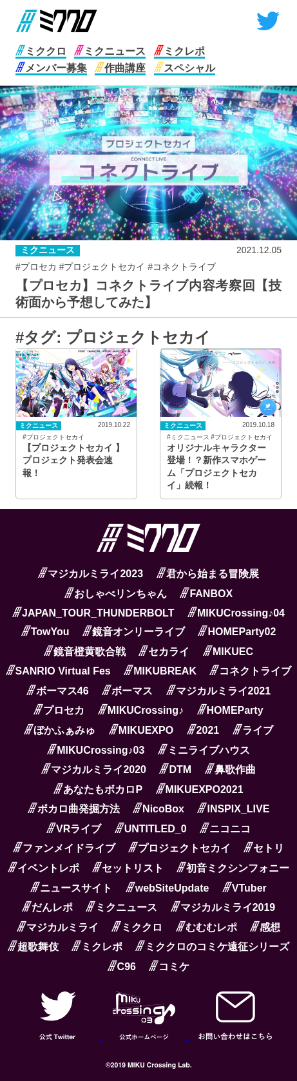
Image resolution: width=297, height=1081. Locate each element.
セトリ (264, 848)
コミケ (169, 966)
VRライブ (73, 828)
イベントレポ (43, 868)
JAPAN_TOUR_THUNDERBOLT (93, 612)
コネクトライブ (250, 670)
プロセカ (59, 710)
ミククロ (40, 51)
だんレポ (47, 907)
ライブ (253, 730)
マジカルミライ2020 (93, 769)
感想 (265, 927)
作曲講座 (120, 67)
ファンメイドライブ (64, 848)
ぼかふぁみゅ (59, 730)
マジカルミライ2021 (218, 690)
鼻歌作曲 (230, 769)
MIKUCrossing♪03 (95, 750)
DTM (175, 769)
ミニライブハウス (204, 750)
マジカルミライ (58, 927)
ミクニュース (110, 51)
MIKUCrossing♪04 (236, 612)
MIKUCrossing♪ (141, 710)
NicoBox (158, 808)
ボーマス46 (57, 690)
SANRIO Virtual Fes (58, 670)
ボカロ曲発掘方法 (74, 808)
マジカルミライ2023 (90, 573)
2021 (203, 730)
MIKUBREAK (160, 670)
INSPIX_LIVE (233, 808)
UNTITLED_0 (151, 828)
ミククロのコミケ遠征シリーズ (212, 946)
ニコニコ (225, 828)
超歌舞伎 (33, 946)
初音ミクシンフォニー (233, 868)
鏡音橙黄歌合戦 (85, 651)
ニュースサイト (71, 888)
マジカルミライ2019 (223, 907)
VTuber (244, 888)
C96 (122, 966)
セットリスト (128, 868)
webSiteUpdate (167, 888)
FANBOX (206, 593)
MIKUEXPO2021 (200, 789)
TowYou (45, 631)
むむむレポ (206, 927)
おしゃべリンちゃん (115, 593)
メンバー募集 (51, 67)
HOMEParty (230, 710)
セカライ (164, 651)
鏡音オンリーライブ (133, 631)
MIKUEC (228, 651)
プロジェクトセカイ (179, 848)
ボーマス (127, 690)
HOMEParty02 (237, 631)
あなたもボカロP (97, 789)
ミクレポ (179, 51)
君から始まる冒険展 (208, 573)
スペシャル (184, 67)
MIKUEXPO (141, 730)
